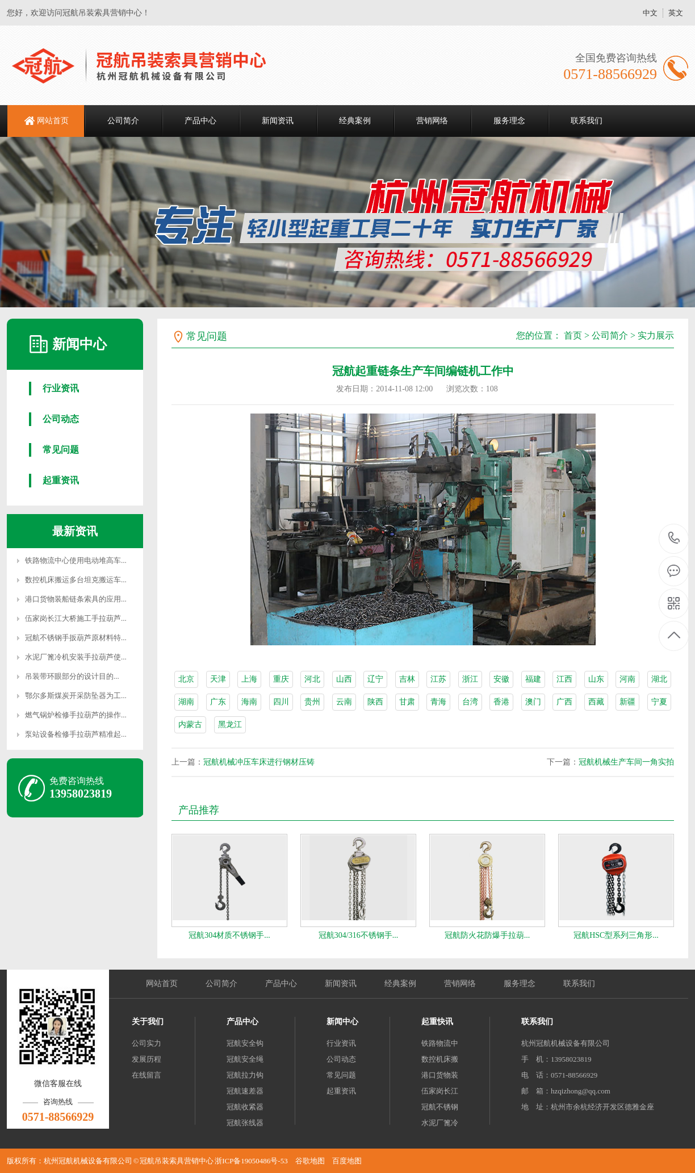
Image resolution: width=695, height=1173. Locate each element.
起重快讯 (437, 1021)
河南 (627, 679)
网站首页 (53, 120)
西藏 (596, 702)
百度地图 (347, 1161)
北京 (186, 679)
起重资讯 (61, 480)
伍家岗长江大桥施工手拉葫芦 (73, 618)
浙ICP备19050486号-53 (251, 1161)
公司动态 (61, 419)
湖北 (659, 679)
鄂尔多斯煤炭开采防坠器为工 (73, 695)
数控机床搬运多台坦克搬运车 (73, 579)
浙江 (470, 679)
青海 (438, 702)
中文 (650, 13)
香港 (501, 702)
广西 (564, 702)
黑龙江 (230, 724)
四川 (281, 702)
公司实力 (146, 1043)
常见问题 (61, 449)
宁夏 (659, 702)
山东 (596, 679)
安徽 (501, 679)
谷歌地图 (310, 1161)
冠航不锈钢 (439, 1107)
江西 (564, 679)
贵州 (312, 702)
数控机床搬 (439, 1059)
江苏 (438, 679)
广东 (218, 702)
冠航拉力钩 (245, 1075)
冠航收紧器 (245, 1107)
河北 (312, 679)
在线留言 (146, 1075)
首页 (573, 335)
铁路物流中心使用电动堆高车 (73, 560)
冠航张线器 (245, 1122)
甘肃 (407, 702)
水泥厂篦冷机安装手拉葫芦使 (73, 657)
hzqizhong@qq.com (580, 1091)
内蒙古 (190, 724)
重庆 (281, 679)
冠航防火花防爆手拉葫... (487, 935)
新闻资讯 (278, 120)
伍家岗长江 (439, 1091)
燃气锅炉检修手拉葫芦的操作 (73, 715)
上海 (249, 679)
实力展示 (656, 335)
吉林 (407, 679)
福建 (533, 679)
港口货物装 (439, 1075)
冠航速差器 (245, 1091)
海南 (249, 702)
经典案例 (355, 120)
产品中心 (200, 120)
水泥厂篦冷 (439, 1122)
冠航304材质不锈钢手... (229, 935)
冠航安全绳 (245, 1059)
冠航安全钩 (245, 1043)
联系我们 (586, 120)
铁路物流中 (439, 1043)
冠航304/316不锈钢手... (358, 935)
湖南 (186, 702)
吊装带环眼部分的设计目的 (69, 676)
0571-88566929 (674, 539)
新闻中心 (342, 1021)
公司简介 (123, 120)
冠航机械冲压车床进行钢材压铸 (259, 762)
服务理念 (509, 120)
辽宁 (375, 679)
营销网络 (432, 120)
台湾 (470, 702)
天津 (218, 679)
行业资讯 (61, 388)
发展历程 (146, 1059)
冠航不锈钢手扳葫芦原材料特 (73, 637)
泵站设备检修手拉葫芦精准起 (73, 734)
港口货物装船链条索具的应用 (73, 599)
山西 (344, 679)
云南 (344, 702)
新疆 (627, 702)
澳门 (533, 702)
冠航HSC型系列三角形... (616, 935)
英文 (675, 13)
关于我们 (148, 1021)
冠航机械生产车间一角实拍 (626, 762)
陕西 (375, 702)
